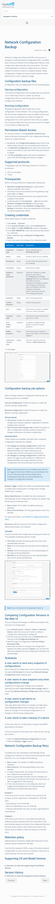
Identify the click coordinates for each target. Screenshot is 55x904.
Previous (11, 880)
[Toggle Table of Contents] (27, 22)
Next (45, 880)
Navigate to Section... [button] (10, 16)
